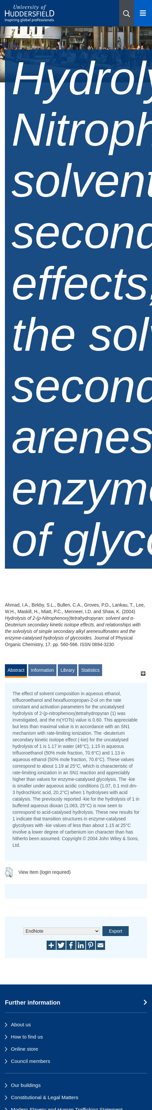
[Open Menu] (143, 13)
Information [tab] (42, 670)
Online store (24, 1049)
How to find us (27, 1036)
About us (21, 1024)
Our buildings (26, 1085)
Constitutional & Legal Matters (44, 1097)
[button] (126, 13)
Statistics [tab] (90, 670)
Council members (30, 1061)
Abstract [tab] (16, 670)
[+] (143, 673)
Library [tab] (67, 670)
